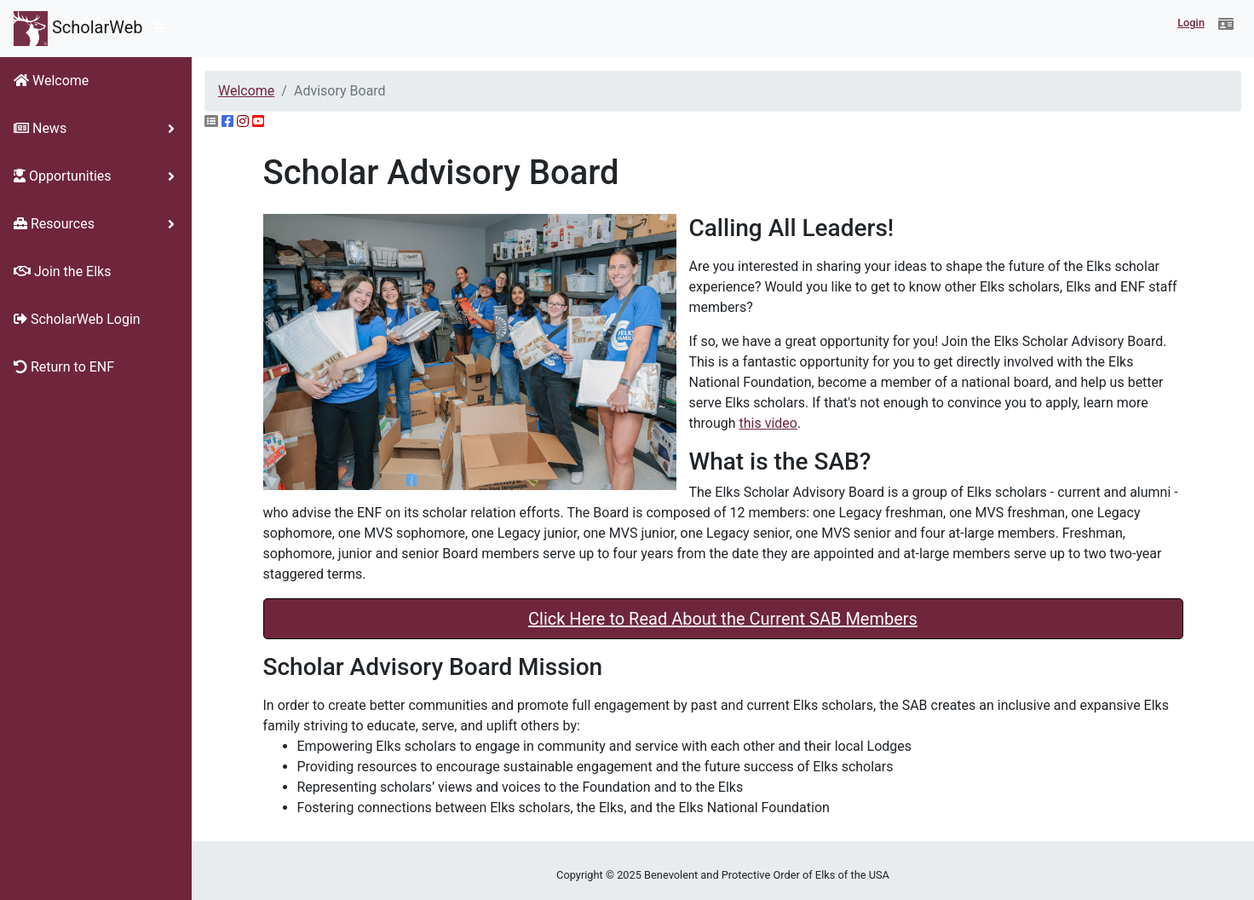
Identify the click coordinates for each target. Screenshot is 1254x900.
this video (768, 423)
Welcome (246, 91)
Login (1191, 22)
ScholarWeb (78, 28)
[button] (1225, 25)
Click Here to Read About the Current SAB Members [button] (722, 619)
